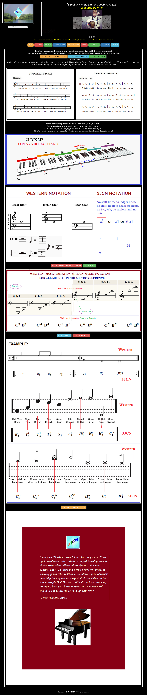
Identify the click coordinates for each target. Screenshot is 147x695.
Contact (115, 45)
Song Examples (59, 45)
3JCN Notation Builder (81, 335)
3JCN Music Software (98, 56)
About (84, 45)
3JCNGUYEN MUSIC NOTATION (78, 56)
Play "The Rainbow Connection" (18, 27)
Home (30, 45)
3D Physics (105, 45)
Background (94, 45)
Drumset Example (64, 335)
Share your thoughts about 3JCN (73, 507)
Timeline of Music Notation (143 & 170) (54, 56)
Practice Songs (73, 45)
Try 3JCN (48, 45)
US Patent (39, 45)
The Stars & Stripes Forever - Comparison (66, 265)
